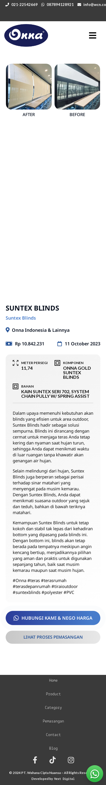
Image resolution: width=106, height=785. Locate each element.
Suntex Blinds (21, 318)
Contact (53, 735)
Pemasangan (53, 721)
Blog (53, 749)
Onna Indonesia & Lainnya (41, 330)
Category (53, 708)
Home (53, 681)
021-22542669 (24, 4)
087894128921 (60, 4)
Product (53, 694)
